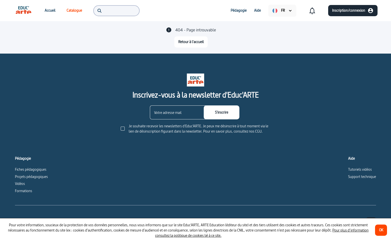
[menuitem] (23, 10)
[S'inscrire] (221, 112)
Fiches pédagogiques (30, 169)
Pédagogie (23, 158)
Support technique (362, 176)
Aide (351, 158)
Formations (23, 190)
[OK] (381, 230)
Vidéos (20, 183)
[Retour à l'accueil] (191, 42)
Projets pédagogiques (31, 176)
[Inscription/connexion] (353, 10)
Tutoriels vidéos (360, 169)
